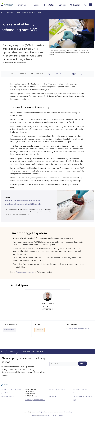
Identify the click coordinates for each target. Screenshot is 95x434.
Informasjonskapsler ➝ (81, 403)
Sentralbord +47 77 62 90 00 (11, 399)
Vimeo (54, 425)
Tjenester (35, 5)
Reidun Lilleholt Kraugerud (59, 84)
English (22, 15)
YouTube (60, 425)
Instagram (41, 425)
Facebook (48, 425)
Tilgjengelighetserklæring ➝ (82, 407)
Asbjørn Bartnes (44, 422)
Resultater (49, 5)
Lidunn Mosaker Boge (65, 422)
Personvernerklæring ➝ (81, 399)
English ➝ (52, 407)
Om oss (62, 5)
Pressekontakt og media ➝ (58, 399)
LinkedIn (34, 425)
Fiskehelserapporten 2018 (27, 282)
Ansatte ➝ (52, 403)
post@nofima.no (6, 403)
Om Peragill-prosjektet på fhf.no (79, 338)
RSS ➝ (75, 410)
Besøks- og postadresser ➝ (35, 410)
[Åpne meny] (88, 10)
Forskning (21, 5)
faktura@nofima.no (7, 407)
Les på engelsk (78, 84)
